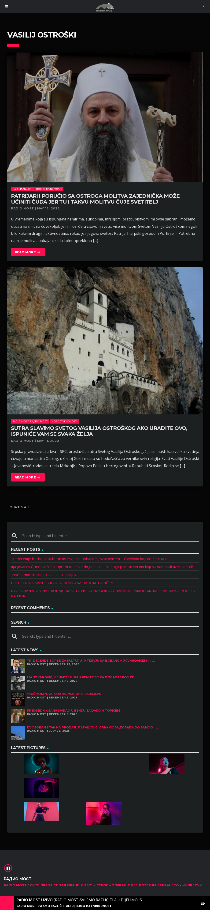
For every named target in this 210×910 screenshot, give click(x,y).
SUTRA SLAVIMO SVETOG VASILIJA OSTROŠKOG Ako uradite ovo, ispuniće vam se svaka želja (99, 431)
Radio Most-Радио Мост (30, 421)
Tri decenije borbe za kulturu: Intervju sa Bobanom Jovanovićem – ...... (91, 660)
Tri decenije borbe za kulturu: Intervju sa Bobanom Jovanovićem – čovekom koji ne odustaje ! (90, 558)
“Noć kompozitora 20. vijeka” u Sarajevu (45, 574)
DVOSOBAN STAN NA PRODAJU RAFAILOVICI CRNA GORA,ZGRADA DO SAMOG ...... (93, 727)
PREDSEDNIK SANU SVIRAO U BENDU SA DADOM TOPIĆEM (62, 582)
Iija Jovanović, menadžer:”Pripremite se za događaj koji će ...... (83, 677)
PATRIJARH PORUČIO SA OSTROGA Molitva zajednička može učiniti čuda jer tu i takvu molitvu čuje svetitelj (95, 199)
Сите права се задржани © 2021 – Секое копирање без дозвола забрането (104, 885)
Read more (28, 252)
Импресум (192, 885)
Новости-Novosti (49, 189)
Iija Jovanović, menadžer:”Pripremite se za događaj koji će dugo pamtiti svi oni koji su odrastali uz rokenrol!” (102, 566)
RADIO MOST (15, 885)
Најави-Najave (22, 189)
